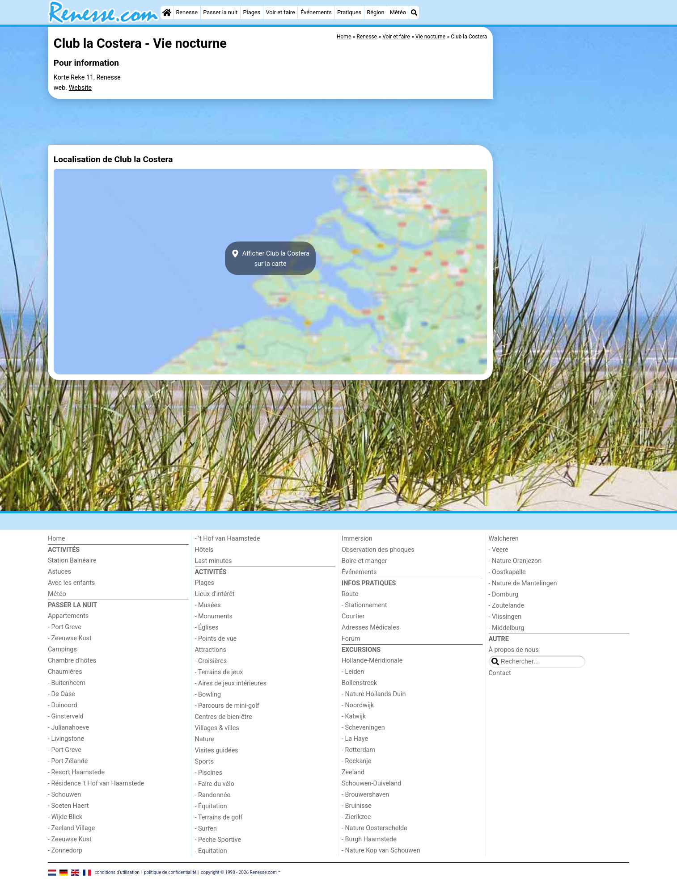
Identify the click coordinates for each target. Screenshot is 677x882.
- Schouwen (64, 794)
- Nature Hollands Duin (374, 694)
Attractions (210, 650)
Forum (351, 639)
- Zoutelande (507, 605)
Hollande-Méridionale (372, 660)
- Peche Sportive (218, 840)
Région (375, 12)
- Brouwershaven (365, 794)
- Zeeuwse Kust (70, 638)
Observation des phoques (378, 550)
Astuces (59, 571)
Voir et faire (280, 12)
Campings (62, 649)
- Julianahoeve (68, 727)
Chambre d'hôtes (72, 660)
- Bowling (208, 694)
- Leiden (353, 672)
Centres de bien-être (223, 717)
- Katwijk (354, 716)
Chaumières (65, 672)
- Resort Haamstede (76, 772)
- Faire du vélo (214, 784)
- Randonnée (213, 795)
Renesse (187, 12)
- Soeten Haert (68, 806)
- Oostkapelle (507, 572)
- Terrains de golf (219, 817)
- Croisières (211, 661)
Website (80, 88)
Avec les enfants (71, 583)
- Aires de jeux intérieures (231, 683)
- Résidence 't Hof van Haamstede (96, 783)
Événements (316, 12)
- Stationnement (364, 605)
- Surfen (206, 828)
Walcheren (504, 538)
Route (350, 594)
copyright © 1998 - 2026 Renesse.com (239, 871)
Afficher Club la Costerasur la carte (270, 258)
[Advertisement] (562, 232)
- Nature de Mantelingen (523, 583)
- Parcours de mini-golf (227, 706)
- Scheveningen (363, 727)
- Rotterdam (358, 750)
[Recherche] (414, 12)
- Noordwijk (358, 705)
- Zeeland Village (71, 828)
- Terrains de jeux (219, 672)
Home (56, 538)
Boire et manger (364, 561)
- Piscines (209, 773)
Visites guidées (216, 750)
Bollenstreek (359, 683)
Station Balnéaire (72, 560)
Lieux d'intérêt (215, 594)
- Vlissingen (505, 617)
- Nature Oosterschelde (374, 828)
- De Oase (61, 694)
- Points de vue (216, 639)
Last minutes (213, 561)
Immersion (357, 538)
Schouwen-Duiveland (371, 783)
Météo (398, 12)
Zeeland (353, 772)
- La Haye (355, 739)
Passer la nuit (220, 12)
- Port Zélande (68, 761)
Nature (204, 739)
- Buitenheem (66, 683)
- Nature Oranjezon (515, 561)
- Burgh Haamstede (369, 839)
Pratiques (349, 12)
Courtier (353, 616)
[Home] (167, 12)
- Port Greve (64, 627)
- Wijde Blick (65, 817)
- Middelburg (507, 628)
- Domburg (504, 594)
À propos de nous (514, 650)
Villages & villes (217, 728)
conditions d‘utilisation (117, 871)
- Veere (498, 550)
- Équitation (211, 806)
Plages (251, 12)
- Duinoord (62, 705)
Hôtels (204, 550)
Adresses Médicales (370, 627)
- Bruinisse (357, 806)
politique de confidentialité (170, 871)
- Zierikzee (356, 817)
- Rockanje (356, 761)
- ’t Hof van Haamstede (227, 538)
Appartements (68, 616)
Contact (500, 673)
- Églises (207, 627)
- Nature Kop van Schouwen (381, 850)
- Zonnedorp (65, 850)
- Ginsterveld (66, 716)
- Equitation (211, 851)
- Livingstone (66, 739)
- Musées (208, 605)
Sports (204, 761)
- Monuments (214, 616)
